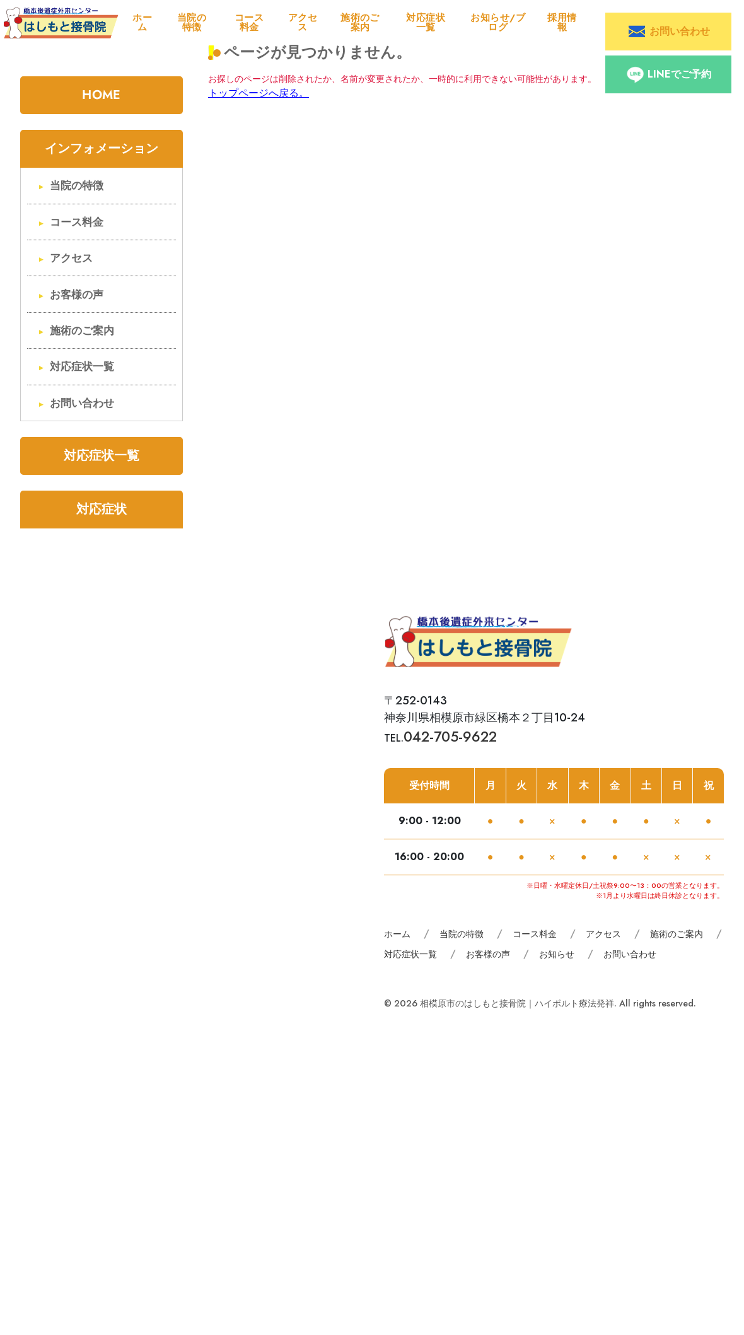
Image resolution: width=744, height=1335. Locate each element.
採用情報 (561, 22)
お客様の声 (76, 294)
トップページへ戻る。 (258, 93)
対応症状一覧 (425, 22)
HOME (101, 95)
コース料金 (249, 22)
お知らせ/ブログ (497, 22)
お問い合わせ (82, 403)
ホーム (142, 22)
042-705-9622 (450, 736)
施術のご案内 (360, 22)
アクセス (302, 22)
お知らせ (556, 954)
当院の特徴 (191, 22)
